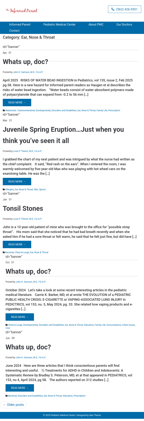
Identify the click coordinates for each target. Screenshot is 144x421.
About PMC (96, 24)
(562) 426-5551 (125, 9)
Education (89, 325)
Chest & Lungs (22, 252)
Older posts (13, 405)
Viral (8, 328)
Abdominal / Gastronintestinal (20, 110)
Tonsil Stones (23, 208)
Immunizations (114, 325)
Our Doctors (124, 24)
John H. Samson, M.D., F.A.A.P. (28, 72)
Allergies (9, 189)
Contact (14, 30)
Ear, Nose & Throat (87, 110)
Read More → (17, 102)
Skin (36, 189)
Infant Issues (128, 325)
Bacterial (9, 252)
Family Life (102, 110)
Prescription (114, 110)
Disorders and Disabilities (64, 110)
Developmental (43, 110)
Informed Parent (19, 24)
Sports (42, 189)
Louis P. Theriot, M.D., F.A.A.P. (27, 151)
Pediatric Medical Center (59, 24)
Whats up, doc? (25, 62)
